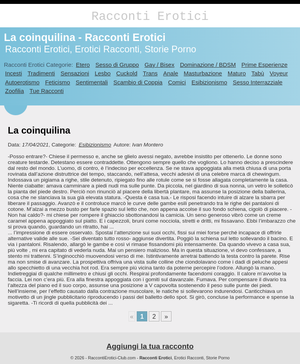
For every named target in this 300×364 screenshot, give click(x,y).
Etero (83, 64)
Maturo (237, 73)
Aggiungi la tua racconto (149, 346)
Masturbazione (203, 73)
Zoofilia (14, 90)
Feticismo (57, 82)
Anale (170, 73)
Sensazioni (75, 73)
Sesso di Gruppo (117, 64)
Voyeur (279, 73)
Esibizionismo (209, 82)
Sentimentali (92, 82)
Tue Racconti (47, 90)
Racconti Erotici (150, 16)
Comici (177, 82)
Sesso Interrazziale (257, 82)
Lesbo (103, 73)
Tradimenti (41, 73)
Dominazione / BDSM (208, 64)
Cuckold (126, 73)
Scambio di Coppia (137, 82)
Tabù (258, 73)
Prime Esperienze (264, 64)
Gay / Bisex (159, 64)
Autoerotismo (22, 82)
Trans (150, 73)
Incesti (13, 73)
